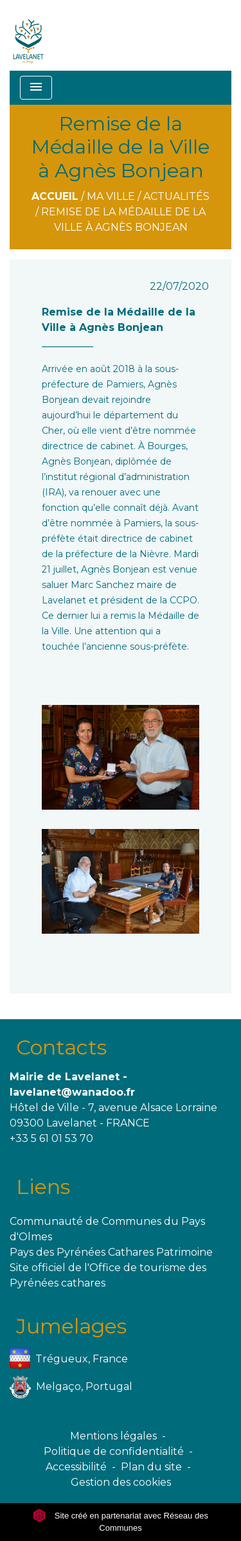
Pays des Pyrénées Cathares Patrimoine (111, 1252)
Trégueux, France (69, 1359)
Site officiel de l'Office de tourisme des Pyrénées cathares (108, 1275)
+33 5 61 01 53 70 (51, 1138)
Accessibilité (76, 1467)
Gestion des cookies (121, 1482)
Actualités (176, 196)
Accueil (54, 196)
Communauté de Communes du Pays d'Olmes (107, 1229)
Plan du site (151, 1467)
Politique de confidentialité (114, 1451)
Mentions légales (113, 1436)
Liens (43, 1186)
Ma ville (111, 196)
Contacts (61, 1047)
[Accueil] (28, 35)
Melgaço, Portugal (71, 1387)
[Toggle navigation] (36, 88)
